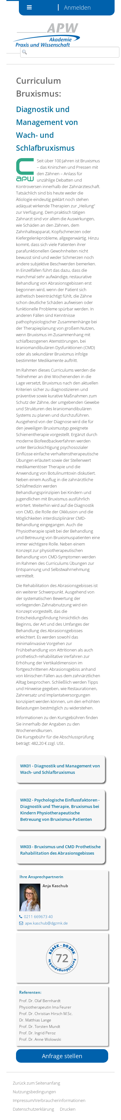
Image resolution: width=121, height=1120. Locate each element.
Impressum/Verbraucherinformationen (49, 1100)
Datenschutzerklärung (33, 1109)
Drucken (68, 1109)
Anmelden (77, 7)
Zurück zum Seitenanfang (36, 1083)
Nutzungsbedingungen (34, 1092)
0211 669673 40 (36, 916)
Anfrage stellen (62, 1056)
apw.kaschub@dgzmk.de (43, 923)
